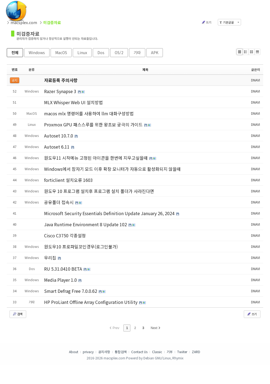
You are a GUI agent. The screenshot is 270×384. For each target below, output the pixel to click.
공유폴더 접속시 (59, 202)
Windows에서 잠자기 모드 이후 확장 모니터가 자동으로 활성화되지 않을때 (112, 169)
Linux (82, 52)
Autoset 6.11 (57, 146)
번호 (15, 69)
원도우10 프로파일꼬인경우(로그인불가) (81, 246)
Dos (100, 52)
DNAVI (255, 80)
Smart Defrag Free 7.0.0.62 (71, 291)
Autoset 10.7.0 (59, 135)
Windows (37, 52)
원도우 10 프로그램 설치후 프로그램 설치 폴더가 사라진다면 (99, 191)
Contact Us (139, 351)
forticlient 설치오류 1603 (68, 180)
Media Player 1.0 (61, 280)
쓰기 (206, 22)
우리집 (50, 257)
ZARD (196, 351)
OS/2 (119, 52)
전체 (14, 52)
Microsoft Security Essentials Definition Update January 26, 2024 (110, 213)
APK (154, 52)
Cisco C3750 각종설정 (65, 235)
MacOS (61, 52)
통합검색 (121, 351)
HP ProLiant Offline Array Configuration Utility (91, 302)
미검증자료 (28, 34)
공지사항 (104, 351)
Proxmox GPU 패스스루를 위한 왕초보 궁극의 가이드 (94, 124)
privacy (88, 351)
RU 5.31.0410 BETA (63, 268)
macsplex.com (24, 22)
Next (155, 328)
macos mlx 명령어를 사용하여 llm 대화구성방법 (89, 113)
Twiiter (182, 351)
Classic (157, 351)
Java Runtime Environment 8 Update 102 (86, 224)
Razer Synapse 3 (60, 91)
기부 (170, 351)
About (73, 351)
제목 (145, 69)
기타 (137, 52)
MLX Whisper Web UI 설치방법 (73, 102)
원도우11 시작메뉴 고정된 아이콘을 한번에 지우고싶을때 (96, 158)
